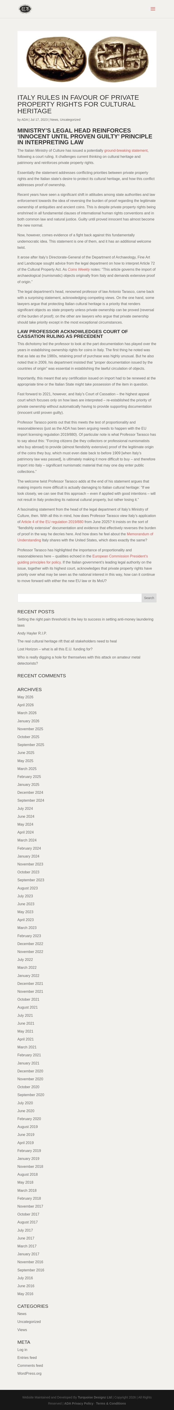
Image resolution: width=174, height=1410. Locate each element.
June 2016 (25, 1286)
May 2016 (25, 1294)
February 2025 (29, 777)
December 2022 (30, 944)
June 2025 (25, 753)
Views (22, 1330)
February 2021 (29, 1055)
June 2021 (25, 1023)
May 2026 (25, 697)
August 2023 (27, 888)
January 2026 (28, 721)
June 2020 (25, 1111)
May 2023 (25, 912)
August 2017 (27, 1222)
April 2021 (25, 1039)
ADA (25, 119)
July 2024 (25, 808)
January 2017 (28, 1254)
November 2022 (30, 952)
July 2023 (25, 896)
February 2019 (29, 1151)
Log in (22, 1350)
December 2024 (30, 792)
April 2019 (25, 1143)
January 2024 (28, 856)
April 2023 (25, 920)
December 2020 (30, 1071)
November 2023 (30, 864)
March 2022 (27, 967)
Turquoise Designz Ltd (95, 1397)
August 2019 (27, 1127)
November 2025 (30, 729)
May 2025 (25, 761)
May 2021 (25, 1031)
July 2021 (25, 1015)
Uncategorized (70, 119)
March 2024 (27, 840)
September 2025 (30, 745)
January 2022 (28, 976)
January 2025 (28, 785)
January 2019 (28, 1159)
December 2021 (30, 984)
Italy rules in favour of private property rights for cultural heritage (78, 104)
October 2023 (28, 872)
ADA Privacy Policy (79, 1403)
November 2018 (30, 1166)
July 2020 (25, 1103)
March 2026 (27, 713)
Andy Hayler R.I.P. (32, 633)
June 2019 (25, 1135)
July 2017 (25, 1230)
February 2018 (29, 1198)
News (54, 119)
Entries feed (27, 1358)
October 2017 (28, 1214)
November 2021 (30, 991)
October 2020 (28, 1087)
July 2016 (25, 1278)
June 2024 (25, 816)
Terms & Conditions (111, 1403)
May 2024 (25, 824)
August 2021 (27, 1007)
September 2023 (30, 880)
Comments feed (30, 1365)
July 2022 (25, 960)
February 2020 (29, 1119)
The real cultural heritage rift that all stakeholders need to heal (67, 641)
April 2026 (25, 705)
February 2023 (29, 936)
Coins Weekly (79, 269)
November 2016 (30, 1262)
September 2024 (30, 800)
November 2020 (30, 1079)
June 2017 (25, 1238)
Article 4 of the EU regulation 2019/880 (52, 522)
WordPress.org (29, 1373)
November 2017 (30, 1206)
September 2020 (30, 1095)
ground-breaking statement (125, 150)
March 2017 (27, 1246)
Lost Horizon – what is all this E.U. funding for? (55, 649)
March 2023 (27, 928)
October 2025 (28, 737)
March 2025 (27, 769)
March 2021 (27, 1047)
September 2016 (30, 1270)
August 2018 (27, 1174)
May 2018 (25, 1182)
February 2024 (29, 848)
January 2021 (28, 1063)
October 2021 (28, 999)
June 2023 (25, 904)
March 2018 (27, 1190)
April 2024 (25, 832)
